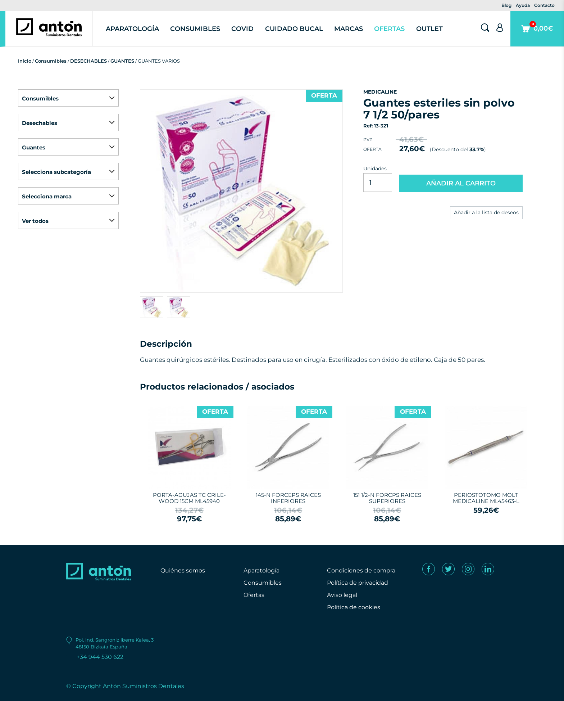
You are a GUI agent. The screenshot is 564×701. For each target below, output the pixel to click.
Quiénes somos (182, 570)
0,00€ (537, 33)
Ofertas (389, 29)
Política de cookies (353, 607)
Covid (242, 29)
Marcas (348, 29)
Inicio (24, 61)
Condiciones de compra (361, 570)
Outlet (429, 29)
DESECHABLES (88, 61)
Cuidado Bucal (294, 29)
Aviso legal (342, 595)
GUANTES (122, 61)
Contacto (544, 5)
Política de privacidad (357, 582)
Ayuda (523, 5)
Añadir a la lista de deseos (486, 212)
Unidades (375, 168)
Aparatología (132, 29)
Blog (506, 5)
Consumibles (195, 29)
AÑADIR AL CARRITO (461, 183)
